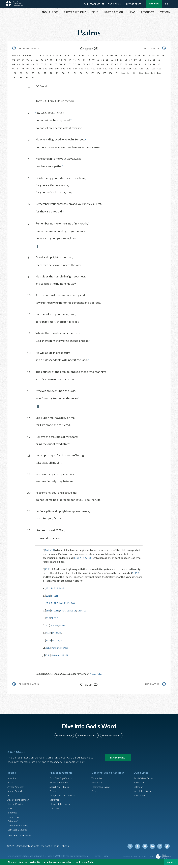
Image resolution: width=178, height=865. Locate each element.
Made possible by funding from (138, 855)
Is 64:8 (66, 624)
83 (102, 64)
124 (26, 73)
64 (13, 64)
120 (153, 68)
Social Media (141, 794)
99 (27, 68)
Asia (9, 794)
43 (65, 60)
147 (14, 77)
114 (117, 68)
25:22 (48, 568)
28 (148, 55)
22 (120, 55)
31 (162, 55)
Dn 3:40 (75, 602)
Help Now (154, 4)
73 (55, 64)
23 (125, 55)
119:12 (74, 609)
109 (87, 68)
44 (69, 60)
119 (147, 68)
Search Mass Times (60, 785)
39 (46, 60)
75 (65, 64)
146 (159, 73)
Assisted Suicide (16, 802)
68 (32, 64)
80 (88, 64)
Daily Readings (92, 4)
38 (41, 60)
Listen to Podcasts (86, 734)
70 (41, 64)
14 (83, 55)
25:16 (48, 654)
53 (112, 60)
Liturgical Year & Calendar (64, 794)
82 (98, 64)
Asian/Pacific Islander (19, 798)
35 (27, 60)
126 (38, 73)
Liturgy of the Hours (61, 802)
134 (87, 73)
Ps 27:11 (57, 609)
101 (39, 68)
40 (51, 60)
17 (97, 55)
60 (144, 60)
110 (93, 68)
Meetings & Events (102, 785)
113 (111, 68)
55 (121, 60)
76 (69, 64)
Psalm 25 (50, 549)
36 (32, 60)
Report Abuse (133, 4)
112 (105, 68)
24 (130, 55)
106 (69, 68)
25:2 (48, 587)
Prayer (53, 790)
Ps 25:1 (78, 557)
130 (62, 73)
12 (73, 55)
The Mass (55, 807)
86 (116, 64)
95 (158, 64)
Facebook (139, 845)
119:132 (68, 654)
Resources (139, 781)
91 (140, 64)
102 (45, 68)
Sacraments (56, 798)
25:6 (48, 617)
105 (63, 68)
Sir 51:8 (56, 617)
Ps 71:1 (56, 594)
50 (98, 60)
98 (23, 68)
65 (18, 64)
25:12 (49, 632)
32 (13, 60)
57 (130, 60)
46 (79, 60)
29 (153, 55)
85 (112, 64)
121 (159, 68)
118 (141, 68)
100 (33, 68)
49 (93, 60)
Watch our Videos (110, 734)
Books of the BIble (60, 781)
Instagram (160, 845)
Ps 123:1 (57, 647)
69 (37, 64)
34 (23, 60)
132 (74, 73)
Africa (10, 781)
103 (51, 68)
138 (111, 73)
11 (69, 55)
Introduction (21, 55)
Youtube (146, 845)
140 (123, 73)
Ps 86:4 (56, 587)
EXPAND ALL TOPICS (17, 835)
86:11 (66, 609)
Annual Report (15, 790)
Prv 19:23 (59, 632)
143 (141, 73)
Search (167, 3)
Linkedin (153, 845)
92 (144, 64)
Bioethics (12, 811)
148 (20, 77)
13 (78, 55)
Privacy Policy (97, 673)
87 (121, 64)
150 (32, 77)
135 (93, 73)
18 (101, 55)
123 (20, 73)
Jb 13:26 (56, 624)
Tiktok (167, 845)
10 (64, 55)
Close (170, 862)
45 (74, 60)
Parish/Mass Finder (144, 777)
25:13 (49, 639)
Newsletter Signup (144, 790)
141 (129, 73)
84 (107, 64)
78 (79, 64)
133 (81, 73)
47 (84, 60)
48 (88, 60)
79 (84, 64)
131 (68, 73)
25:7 (47, 624)
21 (116, 55)
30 (158, 55)
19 (106, 55)
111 (99, 68)
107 (75, 68)
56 (126, 60)
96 (13, 68)
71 (46, 64)
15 (87, 55)
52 (107, 60)
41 (55, 60)
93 (149, 64)
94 (154, 64)
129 (56, 73)
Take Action (97, 777)
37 (37, 60)
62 (154, 60)
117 (135, 68)
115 (123, 68)
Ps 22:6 (56, 602)
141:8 (69, 647)
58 (135, 60)
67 (27, 64)
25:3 (48, 602)
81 (93, 64)
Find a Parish (115, 4)
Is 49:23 (65, 602)
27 (144, 55)
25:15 (48, 647)
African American (16, 785)
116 (129, 68)
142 (135, 73)
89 (130, 64)
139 (117, 73)
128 (50, 73)
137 (105, 73)
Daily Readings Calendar (104, 4)
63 (158, 60)
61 (149, 60)
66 (23, 64)
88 (126, 64)
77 (74, 64)
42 (60, 60)
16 (92, 55)
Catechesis (13, 820)
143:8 (64, 587)
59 (140, 60)
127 (44, 73)
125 (32, 73)
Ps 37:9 (58, 639)
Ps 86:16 (57, 654)
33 (18, 60)
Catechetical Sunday (18, 824)
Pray (94, 790)
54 (116, 60)
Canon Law (13, 815)
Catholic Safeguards (18, 828)
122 (14, 73)
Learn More (117, 756)
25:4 (48, 609)
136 (99, 73)
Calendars (139, 785)
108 (81, 68)
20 (111, 55)
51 (102, 60)
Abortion (12, 777)
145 (153, 73)
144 (147, 73)
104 (57, 68)
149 (26, 77)
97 (18, 68)
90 (135, 64)
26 (139, 55)
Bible (10, 807)
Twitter (133, 845)
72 (51, 64)
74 (60, 64)
